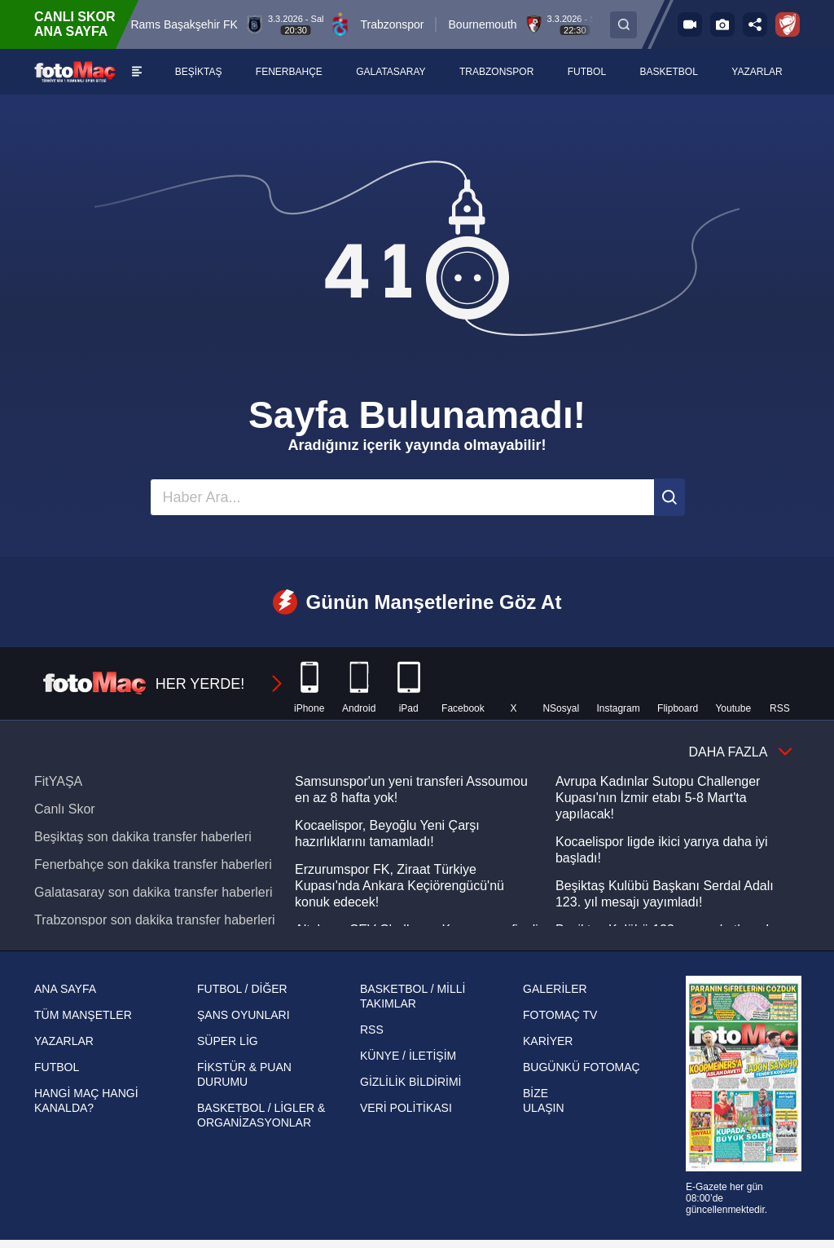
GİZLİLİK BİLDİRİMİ (410, 1081)
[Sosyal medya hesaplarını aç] (755, 24)
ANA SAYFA (65, 988)
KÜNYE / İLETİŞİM (408, 1055)
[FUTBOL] (587, 72)
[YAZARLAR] (757, 72)
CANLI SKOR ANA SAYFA (75, 24)
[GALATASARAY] (391, 72)
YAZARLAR (64, 1040)
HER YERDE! (163, 684)
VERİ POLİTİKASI (406, 1107)
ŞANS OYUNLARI (243, 1014)
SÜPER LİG (227, 1040)
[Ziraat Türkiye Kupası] (787, 24)
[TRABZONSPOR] (497, 72)
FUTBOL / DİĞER (242, 988)
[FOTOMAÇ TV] (690, 24)
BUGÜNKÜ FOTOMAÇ (581, 1067)
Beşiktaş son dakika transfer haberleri (143, 837)
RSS (372, 1029)
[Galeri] (722, 24)
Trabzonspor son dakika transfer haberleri (154, 920)
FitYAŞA (58, 781)
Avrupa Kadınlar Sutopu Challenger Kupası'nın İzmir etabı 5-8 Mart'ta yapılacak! (657, 797)
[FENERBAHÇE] (289, 72)
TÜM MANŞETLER (83, 1014)
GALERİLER (555, 988)
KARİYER (548, 1040)
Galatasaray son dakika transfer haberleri (153, 892)
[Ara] (669, 497)
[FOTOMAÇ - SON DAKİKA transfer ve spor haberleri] (75, 71)
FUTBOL (56, 1067)
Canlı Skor (64, 809)
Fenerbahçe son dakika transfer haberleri (153, 864)
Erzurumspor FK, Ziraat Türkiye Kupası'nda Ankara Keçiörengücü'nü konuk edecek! (399, 885)
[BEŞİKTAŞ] (198, 72)
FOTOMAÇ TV (560, 1014)
